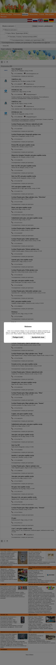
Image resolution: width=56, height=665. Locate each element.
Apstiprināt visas (38, 337)
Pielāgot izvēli (18, 337)
